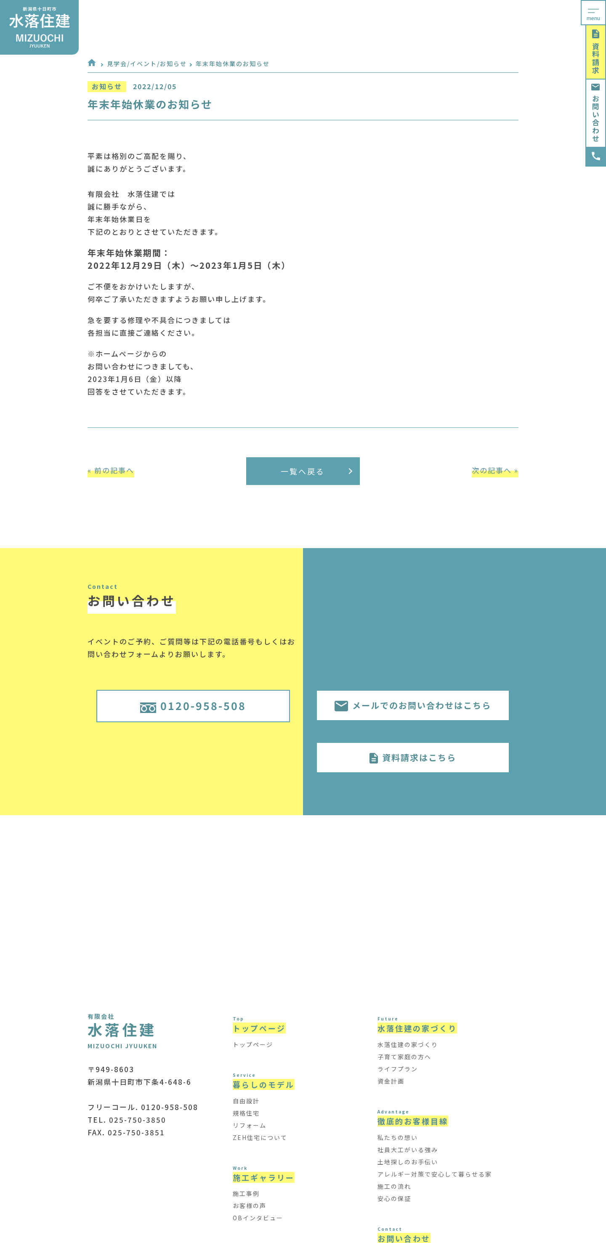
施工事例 (246, 1193)
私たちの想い (397, 1137)
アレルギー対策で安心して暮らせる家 (434, 1174)
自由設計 (246, 1101)
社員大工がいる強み (407, 1149)
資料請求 (595, 51)
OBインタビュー (258, 1218)
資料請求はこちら (412, 757)
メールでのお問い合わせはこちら (413, 705)
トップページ (253, 1044)
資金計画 (390, 1081)
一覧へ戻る (316, 471)
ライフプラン (397, 1069)
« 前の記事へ (111, 470)
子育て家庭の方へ (404, 1056)
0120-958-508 (193, 705)
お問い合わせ (595, 113)
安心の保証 (394, 1198)
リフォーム (249, 1125)
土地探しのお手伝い (407, 1162)
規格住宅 (246, 1113)
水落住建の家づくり (407, 1044)
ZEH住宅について (260, 1137)
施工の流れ (394, 1186)
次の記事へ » (495, 470)
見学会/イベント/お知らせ (147, 63)
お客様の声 (249, 1205)
